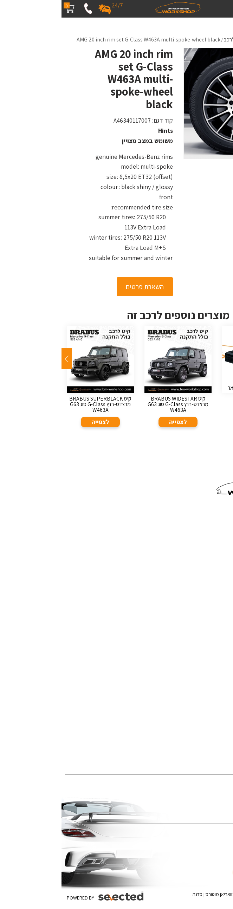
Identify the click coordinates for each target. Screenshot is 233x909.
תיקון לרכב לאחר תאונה (205, 745)
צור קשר (221, 588)
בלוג (225, 556)
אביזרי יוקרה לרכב (211, 734)
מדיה (224, 566)
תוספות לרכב (215, 702)
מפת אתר (219, 599)
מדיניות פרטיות (214, 609)
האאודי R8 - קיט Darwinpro (200, 620)
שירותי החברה (215, 534)
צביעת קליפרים (214, 712)
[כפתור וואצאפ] (207, 861)
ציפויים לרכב (216, 691)
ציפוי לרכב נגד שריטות (207, 794)
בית (225, 523)
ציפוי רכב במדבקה (210, 784)
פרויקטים (220, 545)
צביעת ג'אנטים (214, 723)
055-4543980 (201, 466)
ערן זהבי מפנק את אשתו (205, 631)
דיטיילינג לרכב (214, 670)
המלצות (221, 577)
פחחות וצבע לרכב (211, 680)
